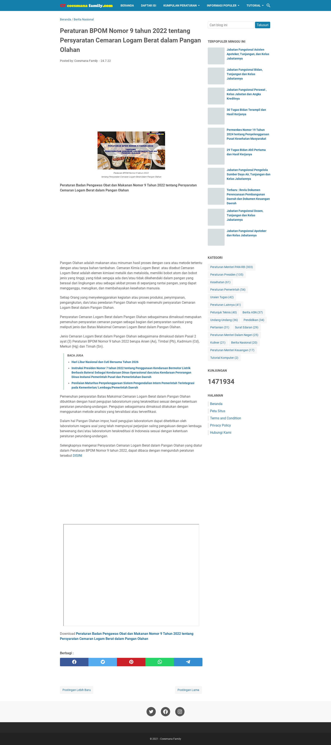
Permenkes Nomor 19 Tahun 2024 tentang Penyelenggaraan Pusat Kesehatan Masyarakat (248, 134)
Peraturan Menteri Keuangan (232, 350)
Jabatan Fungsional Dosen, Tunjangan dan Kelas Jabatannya (245, 215)
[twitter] (102, 662)
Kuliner (217, 342)
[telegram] (188, 662)
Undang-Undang (224, 320)
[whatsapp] (159, 662)
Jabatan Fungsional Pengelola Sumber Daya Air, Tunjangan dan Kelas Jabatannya (248, 174)
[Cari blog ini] (268, 5)
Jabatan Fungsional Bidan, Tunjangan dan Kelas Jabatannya (245, 74)
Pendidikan (254, 320)
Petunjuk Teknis (223, 312)
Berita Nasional (244, 342)
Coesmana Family (170, 738)
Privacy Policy (220, 425)
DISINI (77, 456)
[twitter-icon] (151, 711)
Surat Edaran (246, 327)
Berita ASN (253, 312)
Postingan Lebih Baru (76, 690)
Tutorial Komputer (224, 358)
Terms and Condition (225, 418)
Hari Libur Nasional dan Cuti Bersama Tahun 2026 (105, 362)
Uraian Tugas (222, 297)
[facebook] (74, 662)
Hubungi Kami (220, 433)
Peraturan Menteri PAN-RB (231, 267)
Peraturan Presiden (226, 274)
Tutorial (254, 5)
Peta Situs (217, 411)
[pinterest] (131, 662)
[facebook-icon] (165, 711)
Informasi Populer (221, 5)
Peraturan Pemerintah (228, 289)
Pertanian (219, 327)
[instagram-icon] (179, 711)
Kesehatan (220, 282)
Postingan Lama (188, 690)
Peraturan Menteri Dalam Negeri (234, 335)
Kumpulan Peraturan (180, 5)
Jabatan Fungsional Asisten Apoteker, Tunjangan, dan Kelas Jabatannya (248, 54)
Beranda (127, 5)
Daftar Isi (148, 5)
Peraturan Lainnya (225, 305)
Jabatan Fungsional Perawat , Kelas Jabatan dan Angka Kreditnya (247, 94)
